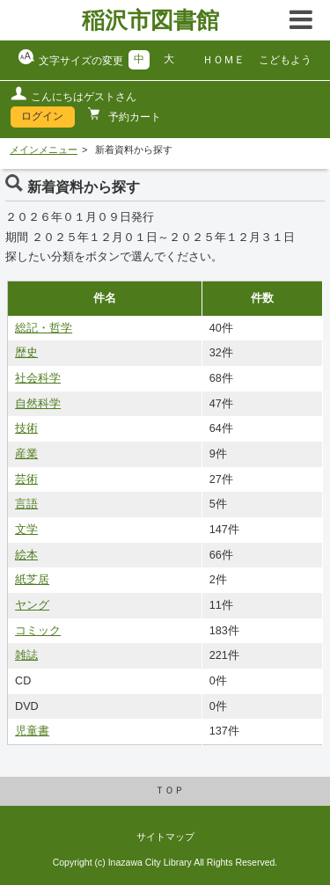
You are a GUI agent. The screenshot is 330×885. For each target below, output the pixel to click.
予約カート (133, 117)
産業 (26, 454)
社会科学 (38, 378)
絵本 (26, 555)
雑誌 (26, 655)
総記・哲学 (43, 328)
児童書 (32, 731)
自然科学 (38, 404)
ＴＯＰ (169, 790)
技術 (26, 428)
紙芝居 (32, 580)
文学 (26, 529)
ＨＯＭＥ (223, 60)
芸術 (26, 479)
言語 (26, 504)
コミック (38, 631)
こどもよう (285, 60)
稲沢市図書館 (150, 20)
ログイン (42, 116)
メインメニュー (43, 149)
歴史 (26, 353)
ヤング (32, 605)
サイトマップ (165, 836)
